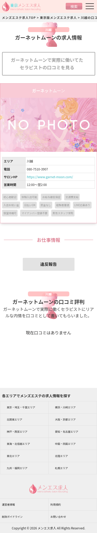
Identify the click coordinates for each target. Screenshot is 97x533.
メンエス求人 (47, 528)
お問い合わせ (58, 517)
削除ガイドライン (12, 517)
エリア (21, 407)
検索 (74, 6)
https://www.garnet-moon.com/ (50, 177)
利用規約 (55, 504)
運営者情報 (8, 504)
